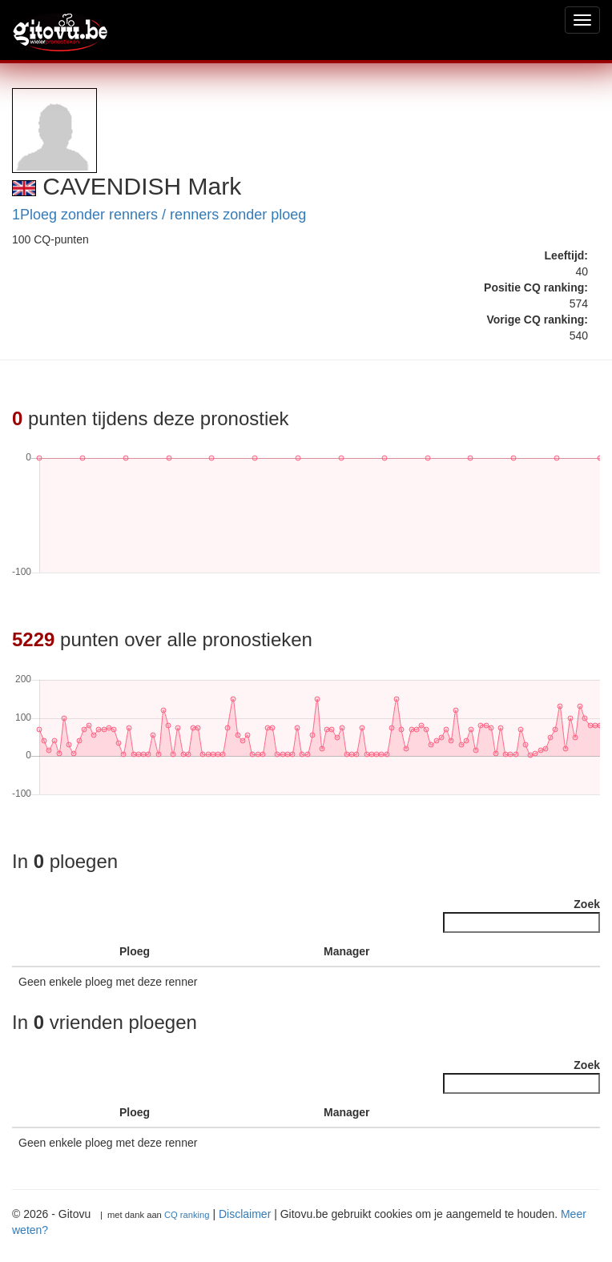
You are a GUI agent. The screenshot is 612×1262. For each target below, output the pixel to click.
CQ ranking (187, 1215)
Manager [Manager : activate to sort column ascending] (347, 951)
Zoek (521, 915)
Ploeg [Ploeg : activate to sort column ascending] (134, 951)
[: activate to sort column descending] (37, 952)
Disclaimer (245, 1214)
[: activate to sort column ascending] (87, 952)
